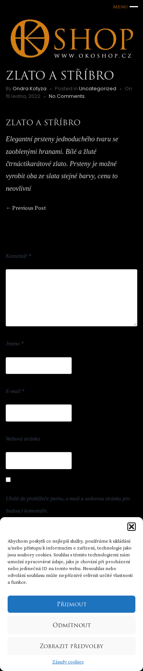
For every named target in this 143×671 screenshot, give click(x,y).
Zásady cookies (68, 662)
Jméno (15, 344)
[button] (131, 526)
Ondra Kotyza (30, 88)
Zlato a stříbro (60, 76)
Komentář (18, 256)
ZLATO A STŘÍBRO (43, 123)
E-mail (15, 391)
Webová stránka (23, 439)
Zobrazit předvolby (71, 646)
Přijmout (72, 604)
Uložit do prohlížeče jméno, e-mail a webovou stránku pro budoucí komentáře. (68, 505)
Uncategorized (97, 88)
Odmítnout (72, 625)
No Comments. (67, 96)
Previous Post (26, 208)
